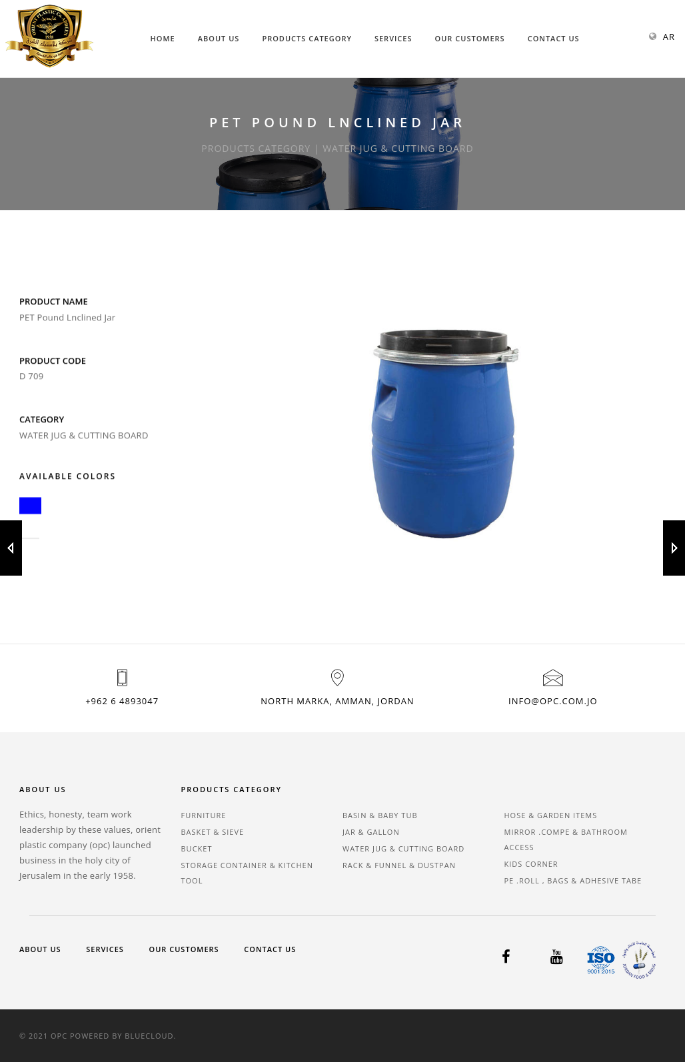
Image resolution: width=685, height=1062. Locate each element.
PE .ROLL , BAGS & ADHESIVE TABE (573, 880)
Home (163, 38)
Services (393, 38)
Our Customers (470, 38)
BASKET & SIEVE (213, 832)
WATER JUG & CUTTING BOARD (403, 848)
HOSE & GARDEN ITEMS (551, 815)
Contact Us (554, 38)
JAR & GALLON (371, 832)
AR (669, 37)
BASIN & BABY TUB (380, 815)
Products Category (307, 38)
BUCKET (197, 848)
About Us (219, 38)
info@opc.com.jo (552, 701)
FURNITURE (204, 815)
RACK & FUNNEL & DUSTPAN (399, 865)
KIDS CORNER (531, 864)
